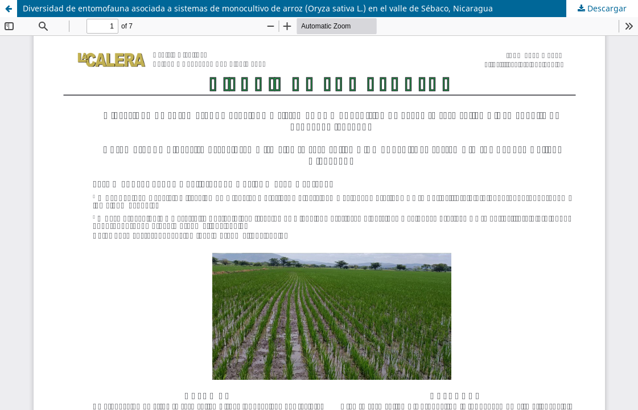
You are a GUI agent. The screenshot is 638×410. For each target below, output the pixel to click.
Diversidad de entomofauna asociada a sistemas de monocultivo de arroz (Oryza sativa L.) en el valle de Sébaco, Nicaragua (258, 8)
